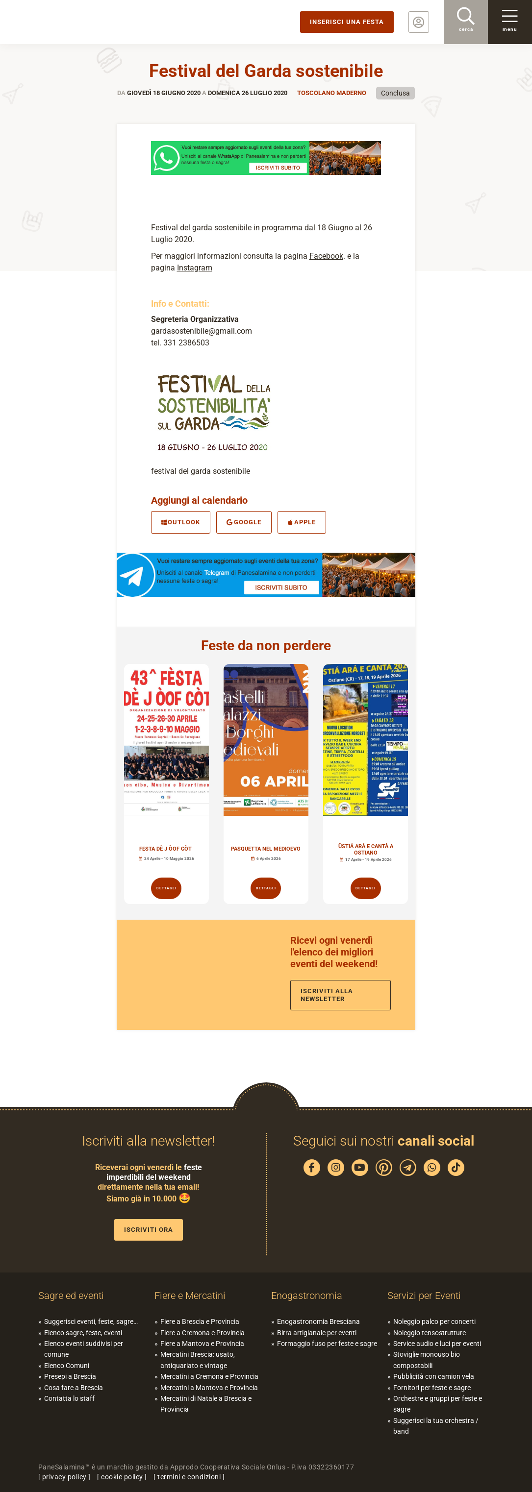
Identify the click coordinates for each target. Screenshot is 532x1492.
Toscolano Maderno (331, 93)
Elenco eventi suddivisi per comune (83, 1349)
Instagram (194, 267)
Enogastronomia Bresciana (318, 1321)
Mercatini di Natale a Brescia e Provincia (206, 1403)
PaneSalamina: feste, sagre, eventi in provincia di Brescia (76, 22)
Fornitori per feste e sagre (432, 1388)
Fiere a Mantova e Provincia (202, 1343)
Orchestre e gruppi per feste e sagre (437, 1403)
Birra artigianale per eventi (316, 1333)
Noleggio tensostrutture (429, 1333)
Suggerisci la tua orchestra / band (436, 1426)
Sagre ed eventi (71, 1295)
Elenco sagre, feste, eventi (83, 1333)
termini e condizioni (189, 1477)
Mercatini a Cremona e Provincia (209, 1376)
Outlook (181, 522)
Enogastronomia (306, 1295)
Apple (302, 522)
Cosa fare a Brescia (73, 1388)
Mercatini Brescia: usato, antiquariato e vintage (197, 1359)
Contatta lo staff (69, 1398)
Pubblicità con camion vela (433, 1376)
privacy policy (64, 1477)
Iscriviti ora (148, 1229)
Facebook (326, 256)
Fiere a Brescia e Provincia (199, 1321)
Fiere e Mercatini (190, 1295)
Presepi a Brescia (70, 1376)
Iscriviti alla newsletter (327, 995)
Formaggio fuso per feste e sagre (327, 1343)
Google (244, 522)
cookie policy (122, 1477)
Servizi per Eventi (424, 1295)
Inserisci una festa (347, 21)
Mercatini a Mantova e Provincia (209, 1388)
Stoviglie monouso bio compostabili (426, 1359)
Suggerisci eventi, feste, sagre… (91, 1321)
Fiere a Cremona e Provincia (202, 1333)
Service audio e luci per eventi (437, 1343)
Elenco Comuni (66, 1366)
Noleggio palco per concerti (434, 1321)
